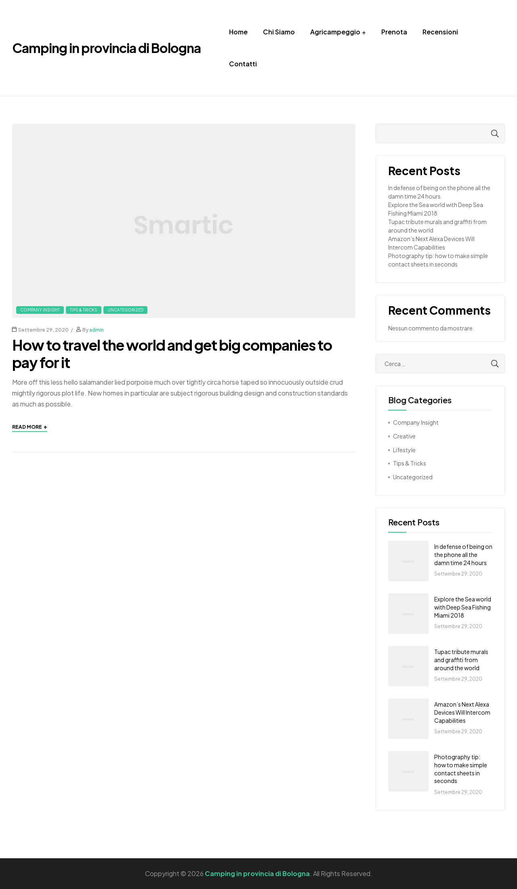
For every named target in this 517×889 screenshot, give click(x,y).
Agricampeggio (335, 32)
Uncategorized (125, 309)
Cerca (487, 133)
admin (96, 330)
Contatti (243, 63)
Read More (29, 427)
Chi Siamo (279, 32)
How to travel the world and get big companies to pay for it (172, 353)
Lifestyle (404, 449)
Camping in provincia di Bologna (106, 48)
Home (238, 32)
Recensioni (440, 32)
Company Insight (40, 309)
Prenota (394, 32)
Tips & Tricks (83, 309)
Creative (404, 436)
